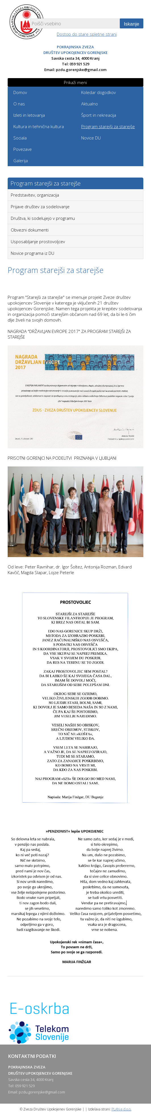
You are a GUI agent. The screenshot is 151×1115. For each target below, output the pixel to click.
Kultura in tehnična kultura (38, 126)
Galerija (20, 160)
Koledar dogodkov (98, 92)
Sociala (20, 138)
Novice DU (91, 138)
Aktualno (89, 104)
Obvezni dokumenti (30, 230)
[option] (76, 1023)
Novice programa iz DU (32, 253)
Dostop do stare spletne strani (87, 34)
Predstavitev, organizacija (35, 195)
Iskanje (131, 24)
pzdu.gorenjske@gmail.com (81, 69)
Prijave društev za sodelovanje (40, 206)
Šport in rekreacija (98, 115)
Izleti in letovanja (29, 115)
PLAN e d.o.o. (121, 1109)
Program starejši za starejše (108, 126)
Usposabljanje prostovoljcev (38, 241)
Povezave (22, 149)
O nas (19, 104)
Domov (20, 92)
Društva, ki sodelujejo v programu (43, 218)
